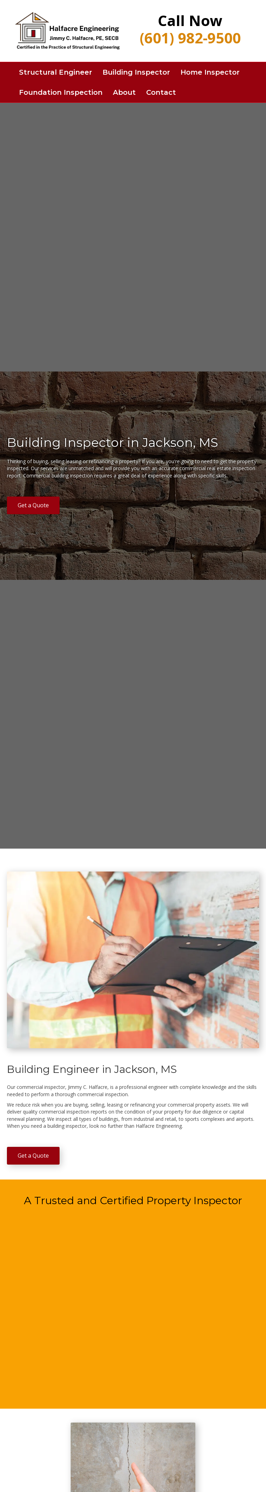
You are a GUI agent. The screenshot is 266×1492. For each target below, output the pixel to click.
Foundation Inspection (61, 92)
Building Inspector (136, 72)
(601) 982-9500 (190, 38)
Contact (161, 92)
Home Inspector (210, 72)
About (124, 92)
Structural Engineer (55, 72)
